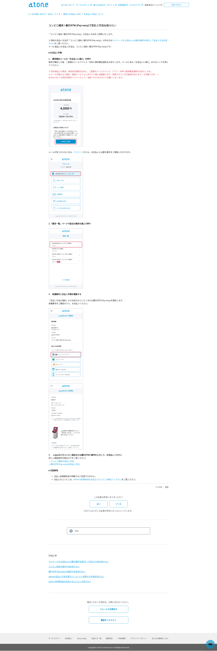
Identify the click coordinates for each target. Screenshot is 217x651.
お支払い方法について (93, 14)
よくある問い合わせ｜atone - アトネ (44, 14)
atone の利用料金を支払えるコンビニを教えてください (97, 479)
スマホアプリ (135, 4)
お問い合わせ (176, 5)
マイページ (78, 152)
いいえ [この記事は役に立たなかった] (118, 504)
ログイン (110, 4)
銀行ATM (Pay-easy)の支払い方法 (65, 464)
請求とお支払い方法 (72, 14)
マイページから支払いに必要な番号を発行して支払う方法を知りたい (79, 561)
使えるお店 (98, 4)
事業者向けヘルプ (152, 4)
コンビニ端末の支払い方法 (62, 461)
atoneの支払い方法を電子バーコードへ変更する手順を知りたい (76, 576)
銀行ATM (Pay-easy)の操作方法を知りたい (67, 571)
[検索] (108, 530)
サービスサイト (83, 4)
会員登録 (122, 4)
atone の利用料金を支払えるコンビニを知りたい (70, 581)
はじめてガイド (68, 4)
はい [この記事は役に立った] (99, 504)
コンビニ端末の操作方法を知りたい (64, 566)
